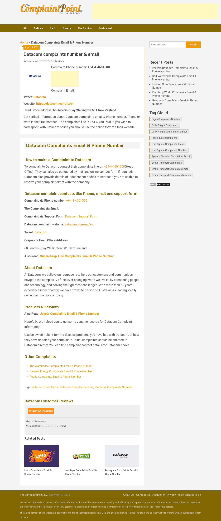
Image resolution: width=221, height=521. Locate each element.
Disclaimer (158, 494)
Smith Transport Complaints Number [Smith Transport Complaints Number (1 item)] (171, 175)
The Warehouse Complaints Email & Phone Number (61, 366)
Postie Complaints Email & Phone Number (55, 376)
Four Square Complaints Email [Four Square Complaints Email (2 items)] (168, 144)
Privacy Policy (175, 494)
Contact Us (143, 494)
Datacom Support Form (81, 216)
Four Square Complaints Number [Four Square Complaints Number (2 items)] (169, 150)
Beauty (67, 28)
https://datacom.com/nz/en (55, 103)
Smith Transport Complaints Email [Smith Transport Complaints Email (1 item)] (170, 169)
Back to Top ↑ (193, 494)
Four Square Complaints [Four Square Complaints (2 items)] (164, 137)
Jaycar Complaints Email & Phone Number (69, 313)
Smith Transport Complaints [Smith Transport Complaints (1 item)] (167, 162)
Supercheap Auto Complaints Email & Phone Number (77, 256)
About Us (128, 494)
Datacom (39, 97)
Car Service (85, 28)
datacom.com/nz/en (79, 224)
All (25, 28)
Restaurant (105, 28)
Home (24, 42)
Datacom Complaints (45, 387)
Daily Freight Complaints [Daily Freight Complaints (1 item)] (165, 125)
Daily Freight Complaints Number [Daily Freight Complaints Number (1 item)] (169, 131)
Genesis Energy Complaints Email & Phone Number (61, 371)
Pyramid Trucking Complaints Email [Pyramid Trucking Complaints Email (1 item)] (171, 156)
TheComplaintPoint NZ (34, 494)
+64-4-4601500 (114, 166)
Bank (53, 28)
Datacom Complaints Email (76, 387)
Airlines (38, 28)
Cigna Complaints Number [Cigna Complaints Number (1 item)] (166, 119)
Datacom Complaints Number (113, 387)
